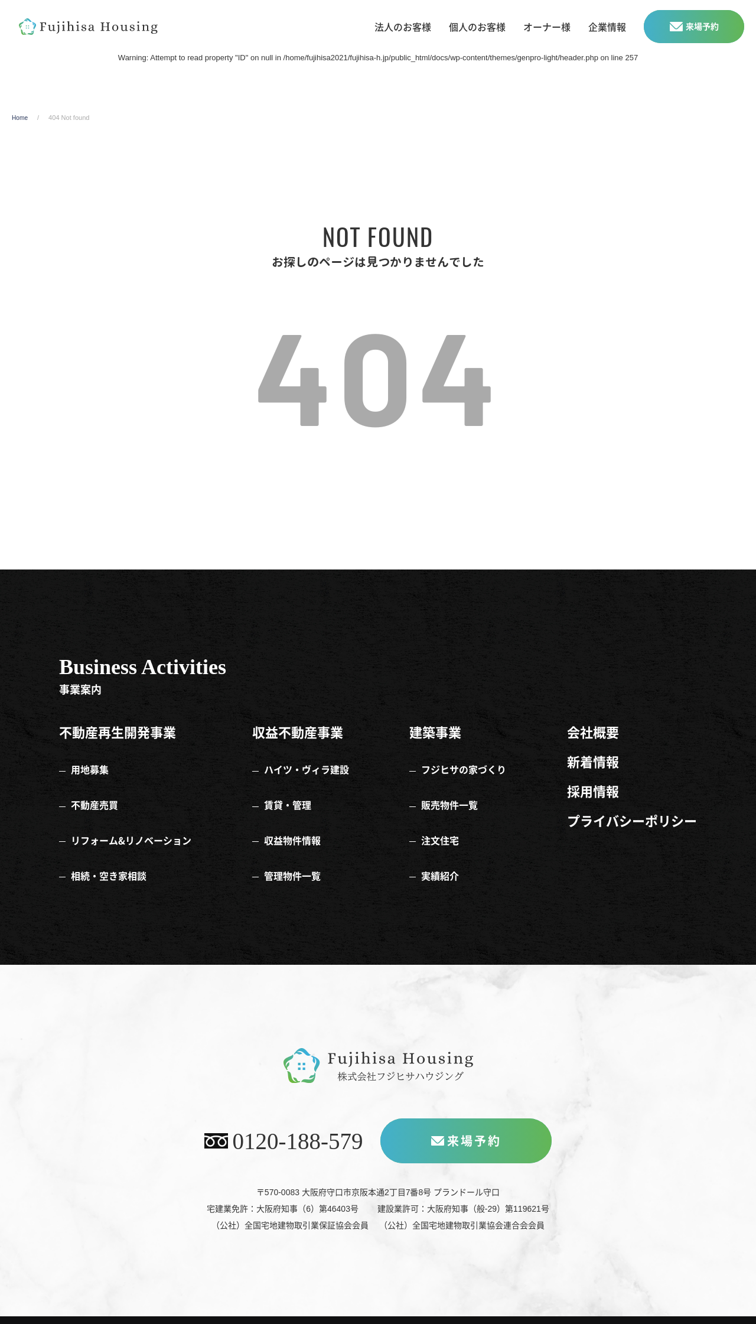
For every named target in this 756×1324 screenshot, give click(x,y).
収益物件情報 (292, 827)
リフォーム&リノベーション (131, 827)
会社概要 (593, 747)
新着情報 (593, 773)
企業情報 (607, 26)
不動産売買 (94, 800)
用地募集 (90, 774)
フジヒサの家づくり (463, 774)
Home (20, 135)
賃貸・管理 (287, 800)
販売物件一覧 (449, 800)
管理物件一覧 (292, 854)
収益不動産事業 (297, 747)
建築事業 (435, 747)
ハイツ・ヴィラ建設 (306, 774)
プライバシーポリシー (632, 825)
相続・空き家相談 (108, 854)
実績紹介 (440, 854)
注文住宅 (440, 827)
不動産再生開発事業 (117, 747)
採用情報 (593, 799)
